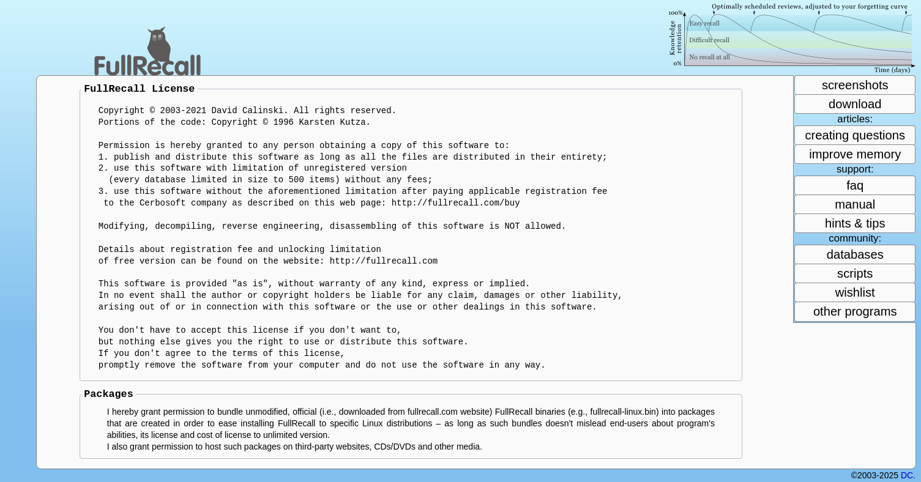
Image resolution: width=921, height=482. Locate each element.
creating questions (855, 135)
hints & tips (855, 223)
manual (855, 204)
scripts (855, 273)
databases (855, 254)
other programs (855, 311)
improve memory (855, 154)
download (855, 104)
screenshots (855, 85)
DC (907, 475)
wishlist (855, 292)
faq (854, 185)
